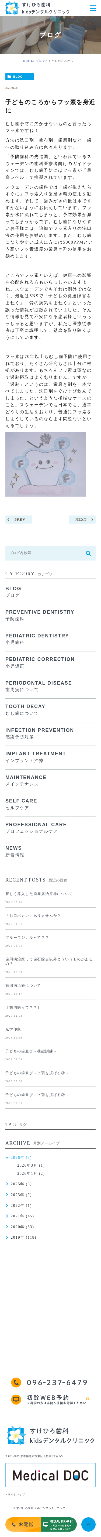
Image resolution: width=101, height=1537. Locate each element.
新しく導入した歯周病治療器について (39, 894)
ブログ (40, 60)
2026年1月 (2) (31, 1173)
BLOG (18, 76)
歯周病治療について (23, 985)
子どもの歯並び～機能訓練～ (31, 1051)
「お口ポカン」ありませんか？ (33, 916)
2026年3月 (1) (31, 1165)
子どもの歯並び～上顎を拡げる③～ (37, 1073)
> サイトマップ (15, 1494)
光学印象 (13, 1029)
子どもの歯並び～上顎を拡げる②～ (37, 1095)
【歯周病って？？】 (23, 1007)
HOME (28, 60)
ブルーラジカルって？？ (27, 937)
